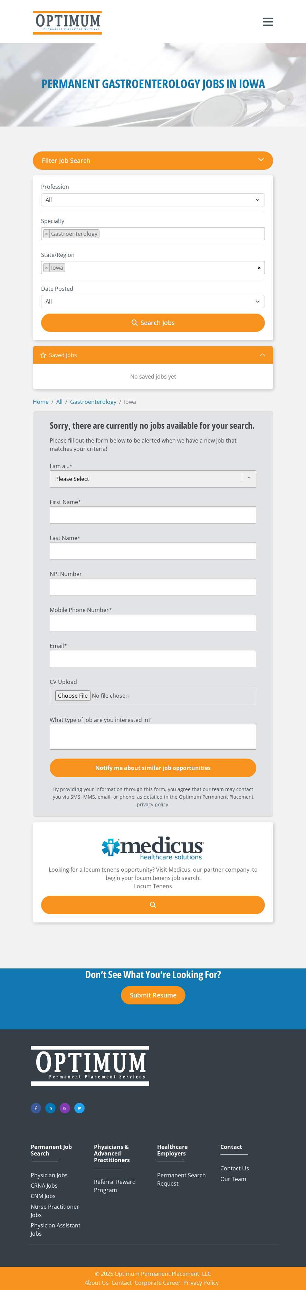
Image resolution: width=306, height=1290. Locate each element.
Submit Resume (153, 995)
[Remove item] (47, 234)
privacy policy (152, 804)
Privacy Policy (201, 1283)
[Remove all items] (259, 266)
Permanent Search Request (181, 1179)
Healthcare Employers (172, 1150)
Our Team (233, 1179)
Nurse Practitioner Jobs (55, 1211)
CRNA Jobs (44, 1185)
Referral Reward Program (115, 1186)
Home (41, 402)
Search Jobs (153, 322)
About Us (97, 1283)
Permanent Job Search (51, 1150)
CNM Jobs (43, 1196)
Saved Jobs (58, 355)
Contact (231, 1147)
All (59, 402)
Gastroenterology (93, 402)
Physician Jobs (49, 1175)
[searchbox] (103, 235)
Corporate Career (158, 1283)
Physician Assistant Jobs (55, 1229)
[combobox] (153, 233)
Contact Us (234, 1168)
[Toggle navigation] (268, 23)
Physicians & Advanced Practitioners (112, 1154)
